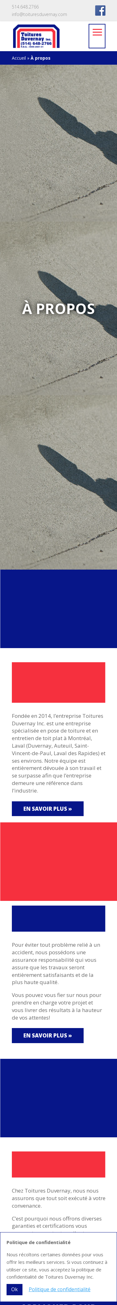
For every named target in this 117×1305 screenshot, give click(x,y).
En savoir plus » (47, 808)
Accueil (19, 58)
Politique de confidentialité (59, 1289)
